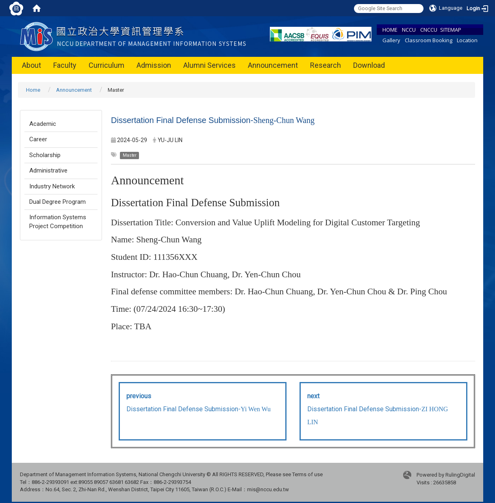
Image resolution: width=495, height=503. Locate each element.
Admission (154, 65)
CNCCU (428, 29)
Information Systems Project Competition (57, 221)
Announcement (273, 65)
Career (38, 139)
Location (467, 40)
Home (33, 90)
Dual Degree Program (57, 201)
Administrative (48, 170)
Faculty (64, 65)
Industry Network (52, 186)
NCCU (409, 29)
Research (325, 65)
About (31, 65)
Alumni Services (209, 65)
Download (369, 65)
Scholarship (45, 155)
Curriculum (106, 65)
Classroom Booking (428, 40)
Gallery (391, 40)
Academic (42, 123)
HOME (389, 29)
